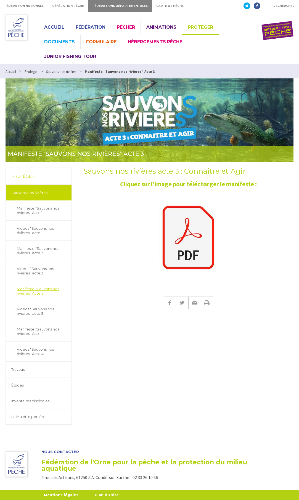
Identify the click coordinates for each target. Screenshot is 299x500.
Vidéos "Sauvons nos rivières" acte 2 (35, 270)
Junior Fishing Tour (70, 56)
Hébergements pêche (155, 41)
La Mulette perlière (28, 416)
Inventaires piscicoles (30, 401)
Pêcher (126, 27)
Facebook (170, 303)
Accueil (54, 27)
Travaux (18, 369)
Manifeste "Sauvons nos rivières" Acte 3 (38, 291)
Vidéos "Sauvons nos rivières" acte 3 (35, 311)
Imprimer (207, 303)
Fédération (90, 27)
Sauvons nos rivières (29, 193)
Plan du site (107, 495)
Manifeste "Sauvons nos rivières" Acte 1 (38, 210)
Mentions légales (61, 495)
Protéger (200, 27)
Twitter (182, 303)
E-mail (194, 303)
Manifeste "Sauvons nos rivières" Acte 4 (38, 331)
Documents (59, 41)
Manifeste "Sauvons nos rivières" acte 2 (38, 250)
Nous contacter (60, 452)
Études (17, 385)
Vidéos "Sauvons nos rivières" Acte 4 (35, 351)
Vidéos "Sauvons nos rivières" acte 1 (35, 230)
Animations (161, 27)
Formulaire (101, 41)
